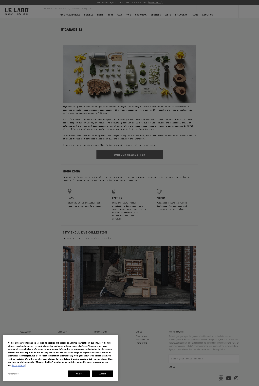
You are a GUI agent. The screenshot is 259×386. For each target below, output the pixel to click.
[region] (60, 358)
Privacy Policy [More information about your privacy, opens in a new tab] (18, 366)
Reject (79, 374)
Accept (102, 374)
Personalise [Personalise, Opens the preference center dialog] (13, 374)
